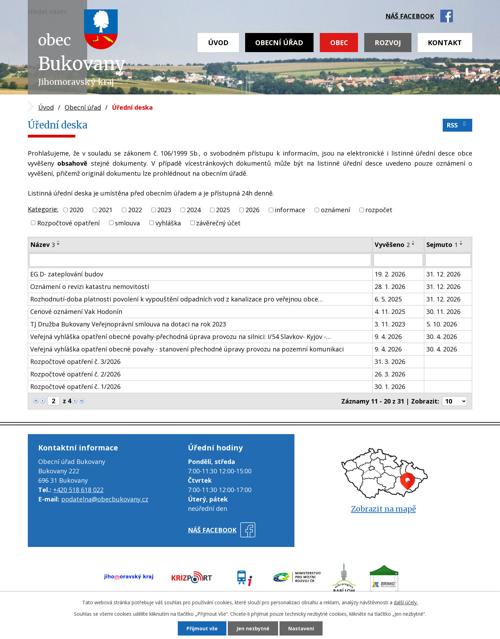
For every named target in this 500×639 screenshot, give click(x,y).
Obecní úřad (279, 42)
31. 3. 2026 (390, 361)
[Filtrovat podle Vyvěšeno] (398, 260)
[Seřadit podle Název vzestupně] (58, 241)
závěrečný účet (218, 222)
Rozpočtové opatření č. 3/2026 (75, 361)
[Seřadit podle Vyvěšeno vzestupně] (413, 241)
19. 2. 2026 (390, 274)
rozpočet (378, 210)
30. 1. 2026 (390, 386)
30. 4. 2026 (441, 336)
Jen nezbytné (252, 628)
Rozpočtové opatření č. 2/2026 (75, 374)
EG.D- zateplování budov (66, 274)
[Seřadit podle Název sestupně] (58, 244)
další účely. (406, 602)
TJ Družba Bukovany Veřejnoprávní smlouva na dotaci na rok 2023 (128, 324)
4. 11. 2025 (390, 311)
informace (290, 210)
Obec (339, 42)
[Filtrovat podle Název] (200, 260)
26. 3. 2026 (390, 374)
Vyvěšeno (392, 244)
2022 (135, 210)
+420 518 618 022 (78, 490)
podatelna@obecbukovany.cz (104, 499)
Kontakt (445, 42)
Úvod (218, 42)
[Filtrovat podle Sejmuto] (448, 260)
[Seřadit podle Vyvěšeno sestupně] (413, 244)
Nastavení (301, 628)
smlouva (127, 222)
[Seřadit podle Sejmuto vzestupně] (461, 241)
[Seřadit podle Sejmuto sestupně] (461, 244)
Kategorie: (43, 209)
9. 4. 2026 (388, 336)
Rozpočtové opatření (68, 222)
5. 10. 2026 (441, 324)
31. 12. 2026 (443, 274)
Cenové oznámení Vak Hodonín (76, 311)
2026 (252, 210)
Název (42, 244)
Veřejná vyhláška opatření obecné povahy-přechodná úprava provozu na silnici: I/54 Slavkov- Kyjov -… (180, 336)
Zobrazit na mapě (383, 509)
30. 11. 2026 (443, 311)
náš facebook (409, 16)
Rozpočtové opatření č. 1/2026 (75, 386)
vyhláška (168, 222)
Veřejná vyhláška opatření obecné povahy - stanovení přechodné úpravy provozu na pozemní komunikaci (187, 349)
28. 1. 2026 (390, 286)
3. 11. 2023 (390, 324)
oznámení (335, 210)
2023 (164, 210)
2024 (194, 210)
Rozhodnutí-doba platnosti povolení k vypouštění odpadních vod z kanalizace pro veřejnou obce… (176, 299)
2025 (223, 210)
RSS (458, 125)
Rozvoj (388, 42)
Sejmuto (442, 244)
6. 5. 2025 (388, 299)
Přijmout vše (202, 628)
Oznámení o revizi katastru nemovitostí (89, 286)
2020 (76, 210)
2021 (105, 210)
